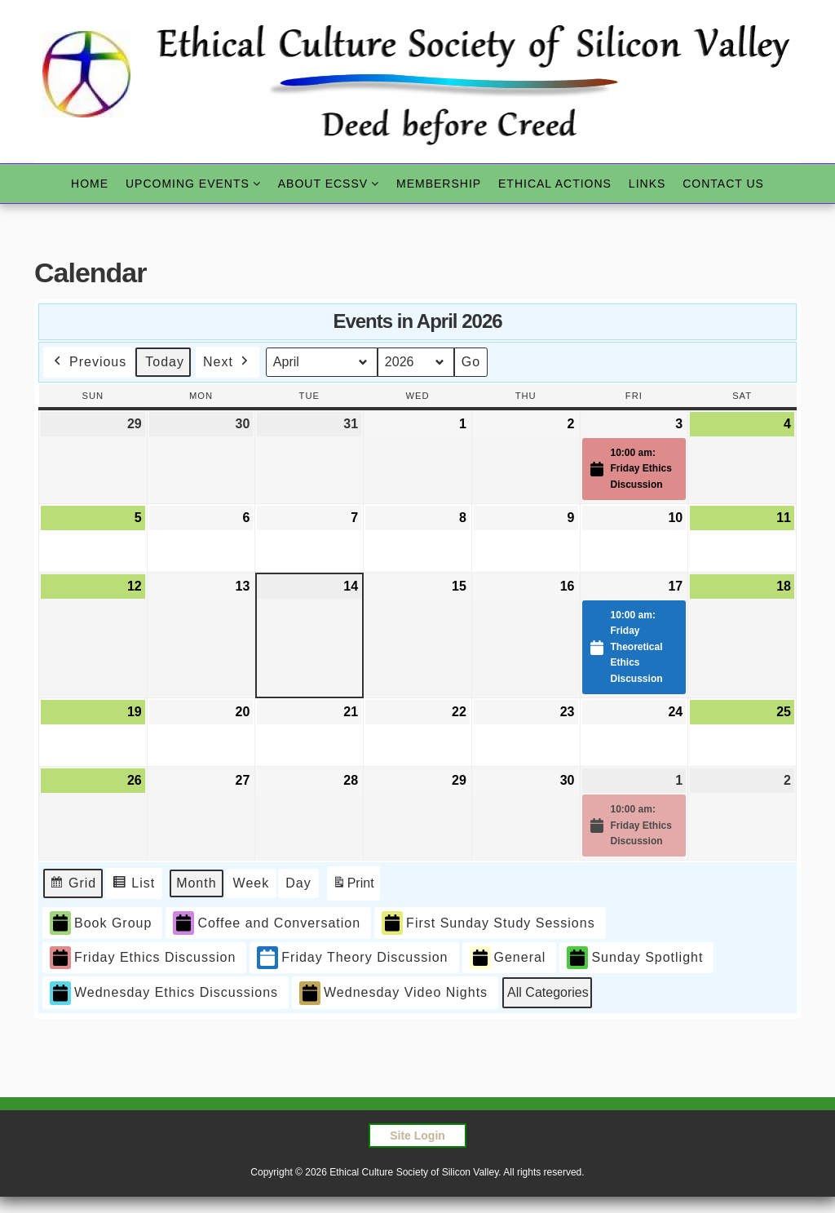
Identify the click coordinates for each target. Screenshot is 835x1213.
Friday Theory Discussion (352, 958)
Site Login (417, 1135)
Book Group (101, 923)
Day (298, 883)
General (508, 958)
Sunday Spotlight (635, 958)
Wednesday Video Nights (393, 993)
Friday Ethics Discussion (143, 958)
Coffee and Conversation (266, 923)
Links (647, 183)
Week (251, 883)
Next (227, 362)
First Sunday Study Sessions (488, 923)
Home (89, 183)
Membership (438, 183)
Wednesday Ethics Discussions (164, 993)
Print (353, 886)
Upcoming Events (188, 183)
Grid (74, 885)
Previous (88, 362)
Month (196, 883)
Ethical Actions (555, 183)
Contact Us (723, 183)
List (137, 885)
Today (164, 362)
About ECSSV (323, 183)
